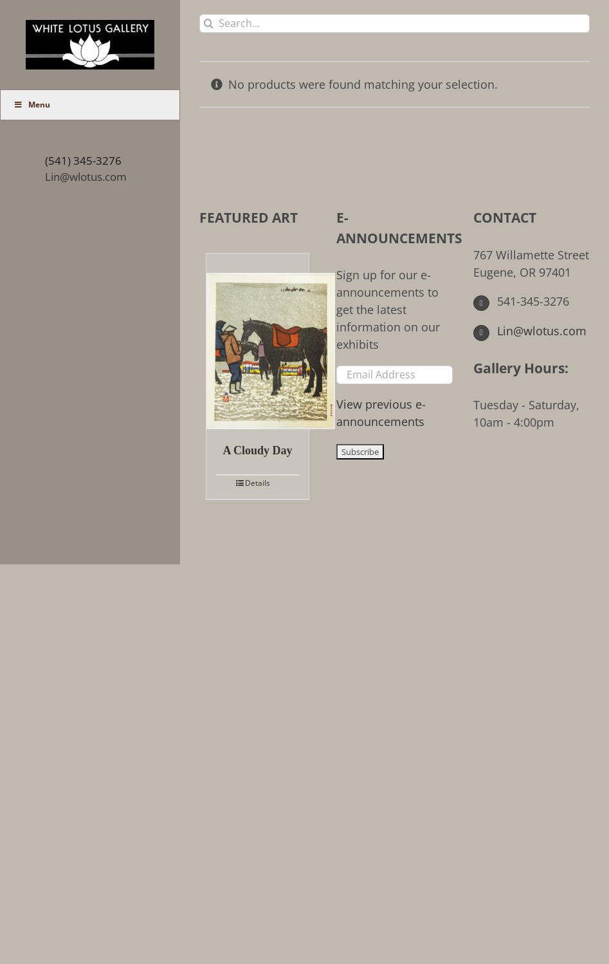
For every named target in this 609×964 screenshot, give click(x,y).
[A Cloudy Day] (257, 341)
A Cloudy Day (257, 450)
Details (257, 482)
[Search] (208, 23)
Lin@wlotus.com (86, 176)
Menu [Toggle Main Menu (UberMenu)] (32, 104)
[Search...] (394, 23)
